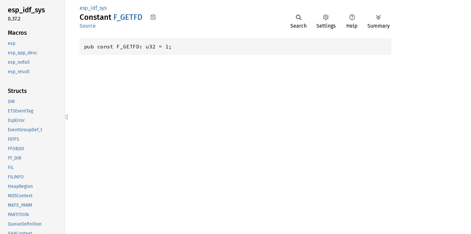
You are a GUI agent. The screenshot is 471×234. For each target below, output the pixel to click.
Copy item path (153, 16)
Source (88, 26)
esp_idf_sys (93, 8)
